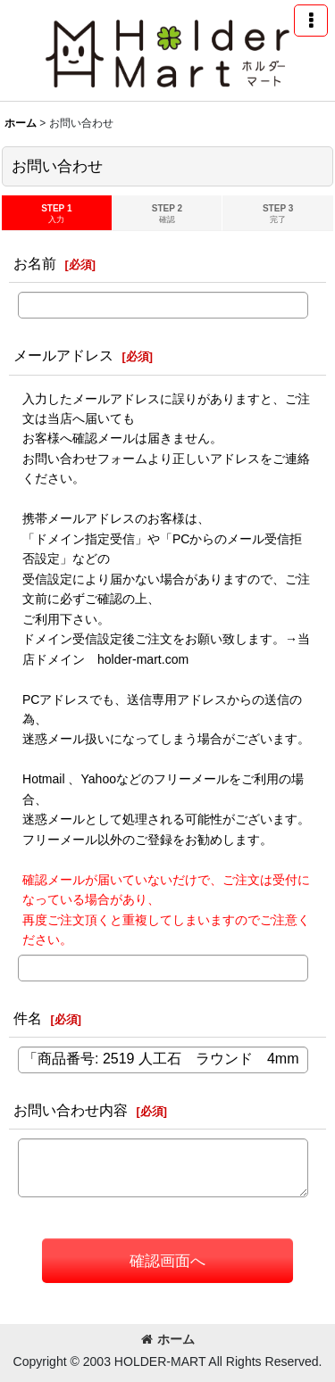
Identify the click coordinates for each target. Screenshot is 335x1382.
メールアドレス (63, 355)
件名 (27, 1018)
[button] (311, 20)
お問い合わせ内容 (70, 1110)
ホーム (168, 1339)
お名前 (34, 263)
